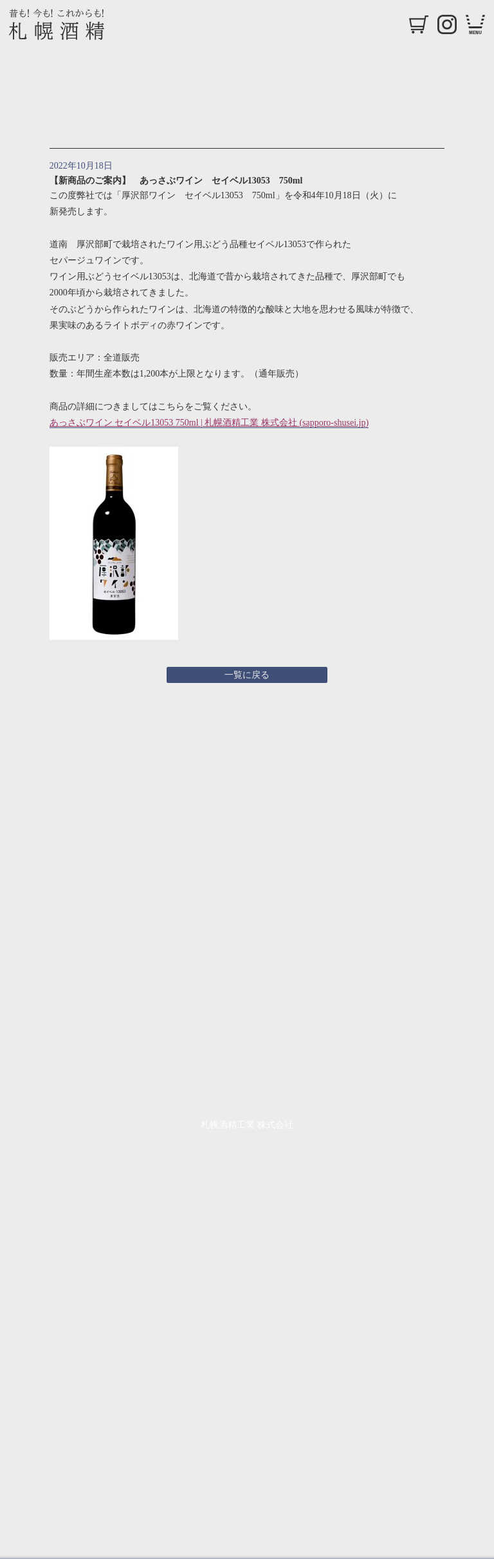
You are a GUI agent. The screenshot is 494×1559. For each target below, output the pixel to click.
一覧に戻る (247, 675)
